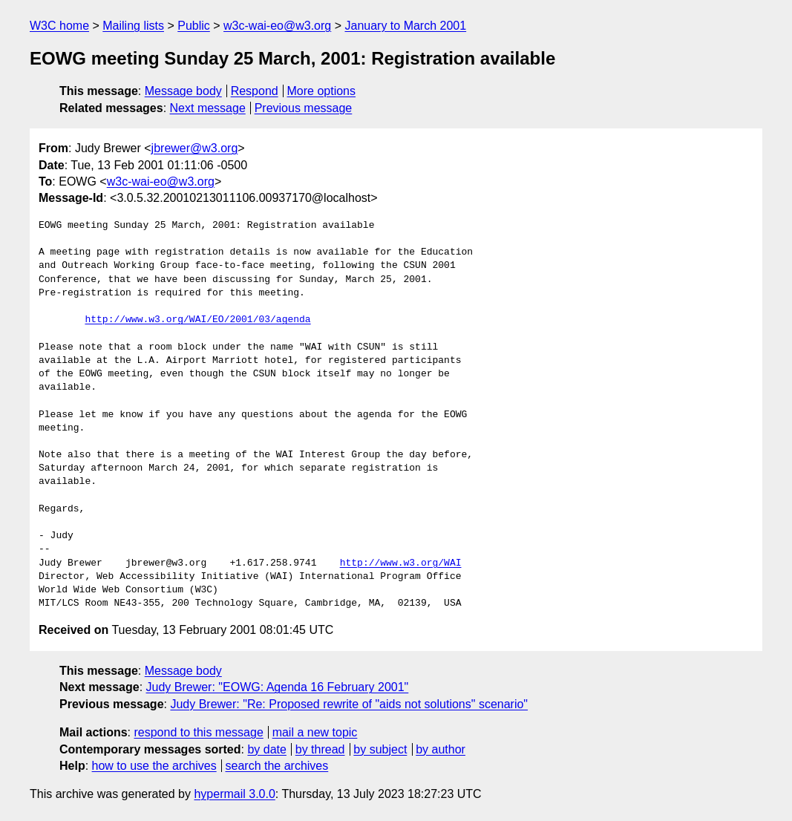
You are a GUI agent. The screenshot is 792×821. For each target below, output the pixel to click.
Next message (208, 108)
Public (193, 25)
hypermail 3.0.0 (234, 794)
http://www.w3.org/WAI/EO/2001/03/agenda (197, 320)
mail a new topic (315, 732)
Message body (183, 91)
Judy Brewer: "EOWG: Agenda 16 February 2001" (277, 687)
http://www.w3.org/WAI (401, 563)
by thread (320, 749)
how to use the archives (154, 765)
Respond (254, 91)
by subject (380, 749)
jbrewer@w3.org (194, 148)
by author (440, 749)
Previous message (304, 108)
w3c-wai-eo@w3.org (277, 25)
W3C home (59, 25)
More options (321, 91)
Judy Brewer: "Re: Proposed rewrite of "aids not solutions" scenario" (349, 704)
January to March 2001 (405, 25)
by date (266, 749)
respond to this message (198, 732)
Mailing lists (133, 25)
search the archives (277, 765)
